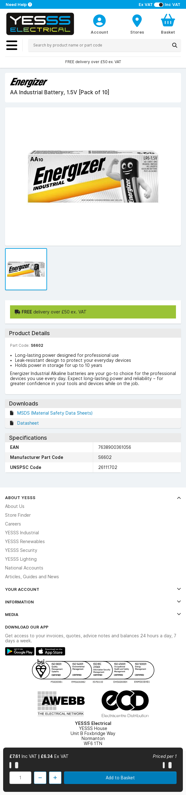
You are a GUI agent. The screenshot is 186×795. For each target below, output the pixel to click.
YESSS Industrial (22, 532)
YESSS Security (21, 550)
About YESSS (93, 497)
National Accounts (24, 567)
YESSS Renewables (25, 541)
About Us (14, 506)
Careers (13, 523)
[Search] (174, 45)
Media (93, 614)
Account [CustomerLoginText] (99, 32)
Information (93, 601)
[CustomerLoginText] (99, 20)
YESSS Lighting (21, 559)
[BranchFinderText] (137, 24)
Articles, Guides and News (32, 576)
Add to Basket (120, 777)
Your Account (93, 589)
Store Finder (18, 515)
